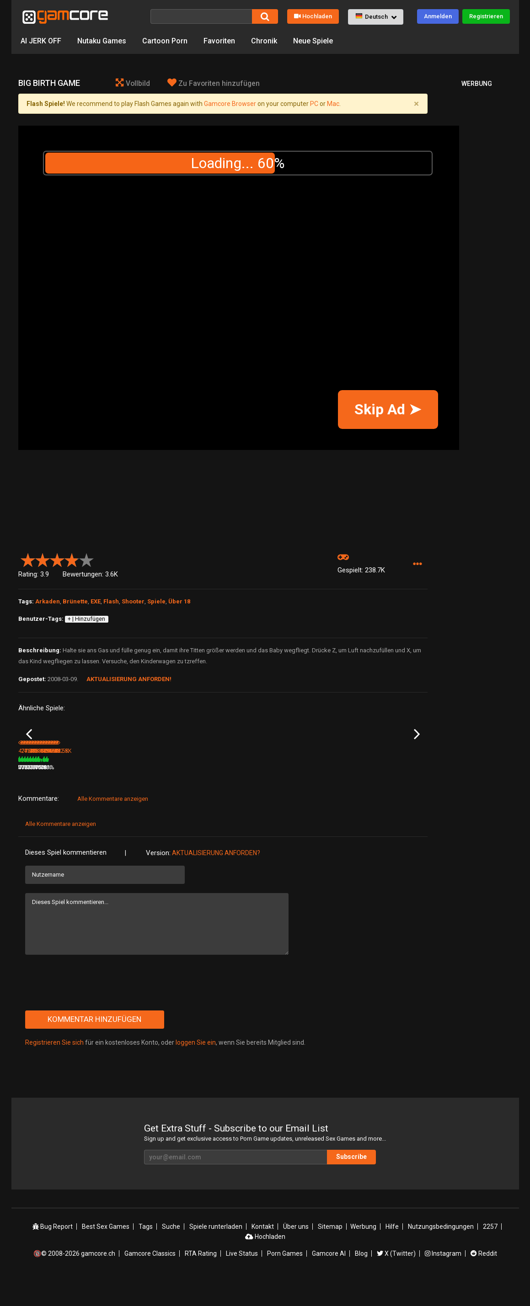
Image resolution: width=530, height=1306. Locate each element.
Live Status (242, 1280)
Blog (361, 1280)
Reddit (484, 1280)
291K (98, 794)
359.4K (375, 794)
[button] (375, 17)
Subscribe (351, 1183)
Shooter (133, 601)
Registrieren (486, 16)
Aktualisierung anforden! (128, 679)
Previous (29, 747)
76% (143, 794)
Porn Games (285, 1280)
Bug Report (52, 1253)
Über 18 (179, 601)
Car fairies (237, 782)
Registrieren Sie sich (54, 1069)
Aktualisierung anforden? (216, 879)
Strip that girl (34, 782)
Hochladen (313, 16)
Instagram (443, 1280)
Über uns (296, 1253)
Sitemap (330, 1253)
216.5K (306, 794)
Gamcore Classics (150, 1280)
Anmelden (438, 16)
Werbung (363, 1253)
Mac (333, 103)
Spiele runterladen (215, 1253)
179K (235, 794)
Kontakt (263, 1253)
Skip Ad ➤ (387, 409)
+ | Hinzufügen (86, 619)
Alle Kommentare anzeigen (112, 825)
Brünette (75, 601)
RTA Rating (201, 1280)
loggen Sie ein (196, 1069)
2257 (490, 1253)
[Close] (416, 103)
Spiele (156, 601)
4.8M (166, 794)
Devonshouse (310, 782)
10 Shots (98, 782)
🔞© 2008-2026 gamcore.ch (74, 1280)
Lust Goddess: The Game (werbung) (187, 783)
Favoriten (219, 41)
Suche (171, 1253)
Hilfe (392, 1253)
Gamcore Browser (230, 103)
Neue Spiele (313, 41)
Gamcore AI (329, 1280)
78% (75, 794)
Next (417, 747)
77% (281, 794)
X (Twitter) (396, 1280)
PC (314, 103)
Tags (146, 1253)
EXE (96, 601)
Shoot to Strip (378, 782)
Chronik (264, 41)
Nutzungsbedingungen (441, 1253)
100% (210, 794)
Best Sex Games (105, 1253)
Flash (111, 601)
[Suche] (201, 16)
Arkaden (47, 601)
